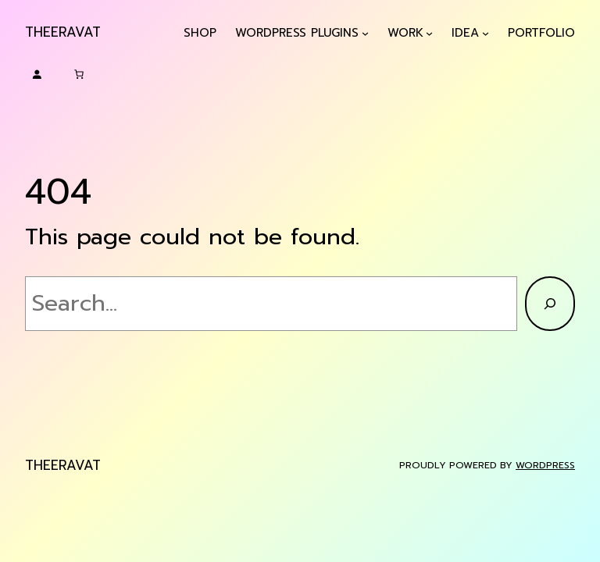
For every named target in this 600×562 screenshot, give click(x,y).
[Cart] (79, 74)
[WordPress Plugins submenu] (365, 33)
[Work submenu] (429, 33)
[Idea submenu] (485, 33)
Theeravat (63, 32)
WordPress (545, 465)
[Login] (36, 74)
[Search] (550, 303)
